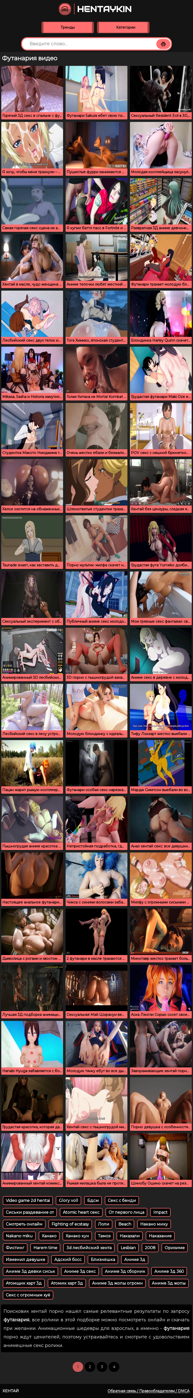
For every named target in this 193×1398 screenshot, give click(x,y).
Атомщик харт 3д (24, 1283)
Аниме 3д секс (80, 1271)
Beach (124, 1224)
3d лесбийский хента (89, 1247)
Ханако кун (77, 1236)
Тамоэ (104, 1236)
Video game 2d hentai (28, 1200)
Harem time (45, 1247)
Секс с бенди (122, 1200)
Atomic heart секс (81, 1212)
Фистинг (15, 1247)
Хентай (11, 1390)
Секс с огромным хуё (28, 1295)
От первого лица (126, 1212)
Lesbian (128, 1247)
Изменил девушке (25, 1259)
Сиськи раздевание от (30, 1212)
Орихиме (175, 1247)
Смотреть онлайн (24, 1224)
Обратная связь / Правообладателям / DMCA (148, 1391)
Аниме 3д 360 (169, 1271)
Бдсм (93, 1200)
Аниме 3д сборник (125, 1271)
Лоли (103, 1224)
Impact (160, 1212)
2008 (150, 1247)
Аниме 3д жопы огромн (117, 1283)
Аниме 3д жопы (169, 1283)
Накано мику (154, 1224)
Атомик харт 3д (67, 1283)
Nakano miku (19, 1236)
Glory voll (68, 1200)
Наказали (130, 1236)
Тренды (68, 27)
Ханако (49, 1236)
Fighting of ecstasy (70, 1224)
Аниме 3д (134, 1259)
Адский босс (68, 1259)
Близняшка (103, 1259)
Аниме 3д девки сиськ (30, 1271)
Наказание (160, 1236)
